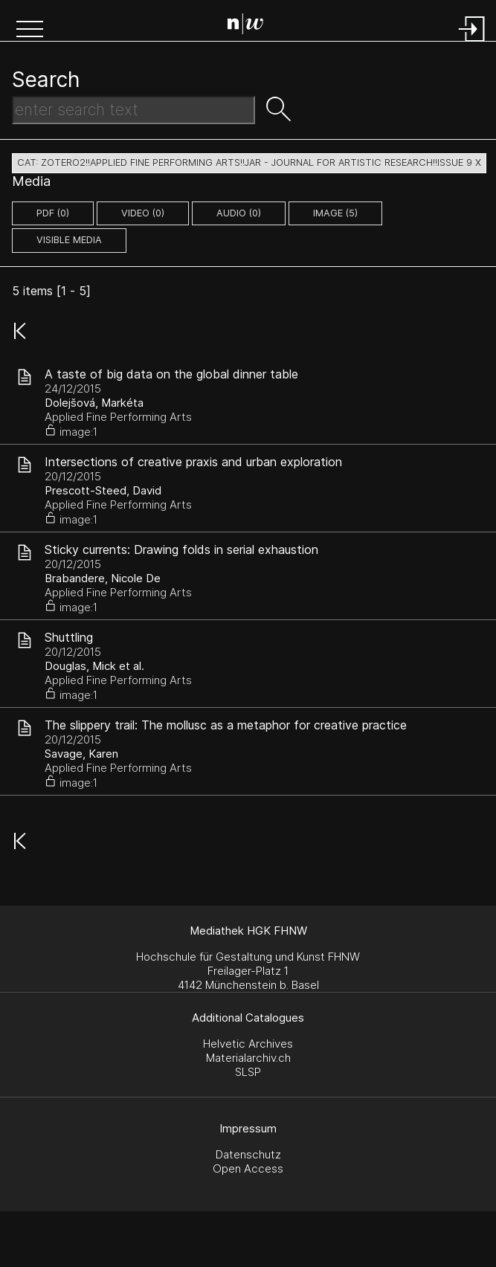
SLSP (248, 1072)
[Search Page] (251, 26)
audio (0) (238, 213)
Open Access (248, 1168)
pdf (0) (52, 213)
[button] (30, 30)
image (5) (335, 213)
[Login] (472, 43)
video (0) (142, 213)
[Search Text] (133, 110)
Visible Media (69, 239)
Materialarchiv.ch (248, 1058)
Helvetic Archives (248, 1044)
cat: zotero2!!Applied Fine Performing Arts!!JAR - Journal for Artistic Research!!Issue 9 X (249, 162)
